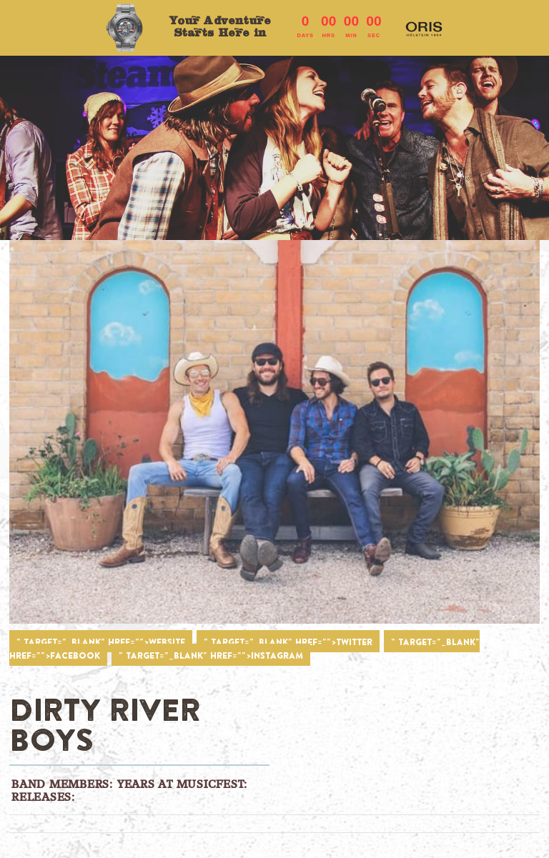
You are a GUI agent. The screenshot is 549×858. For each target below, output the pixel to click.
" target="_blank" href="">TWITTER (288, 642)
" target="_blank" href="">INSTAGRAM (211, 655)
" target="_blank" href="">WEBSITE (100, 642)
